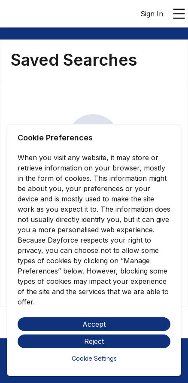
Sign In (151, 13)
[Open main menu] (179, 13)
